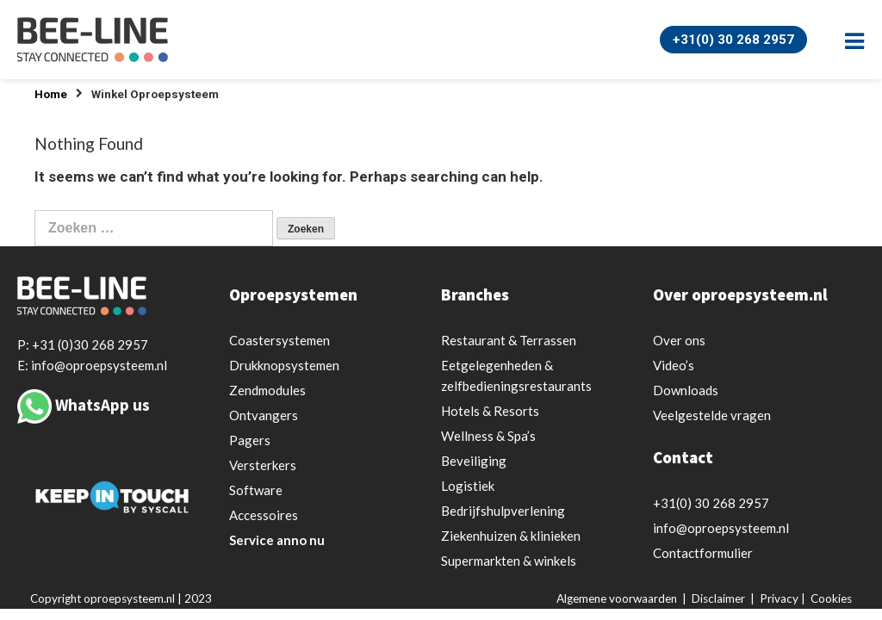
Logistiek (467, 485)
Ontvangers (263, 415)
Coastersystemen (279, 340)
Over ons (679, 340)
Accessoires (263, 515)
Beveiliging (473, 460)
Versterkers (262, 465)
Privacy (779, 598)
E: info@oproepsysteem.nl (92, 365)
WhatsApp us (102, 404)
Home (50, 94)
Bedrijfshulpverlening (503, 510)
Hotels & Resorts (490, 410)
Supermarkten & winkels (508, 560)
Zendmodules (267, 390)
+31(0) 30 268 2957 (733, 39)
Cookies (831, 598)
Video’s (673, 365)
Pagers (249, 440)
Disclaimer (718, 598)
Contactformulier (703, 553)
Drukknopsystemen (284, 365)
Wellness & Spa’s (488, 435)
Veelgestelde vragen (712, 415)
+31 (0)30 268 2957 (90, 344)
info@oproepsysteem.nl (721, 528)
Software (256, 490)
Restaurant (508, 340)
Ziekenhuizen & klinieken (511, 535)
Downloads (685, 390)
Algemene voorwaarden (616, 598)
